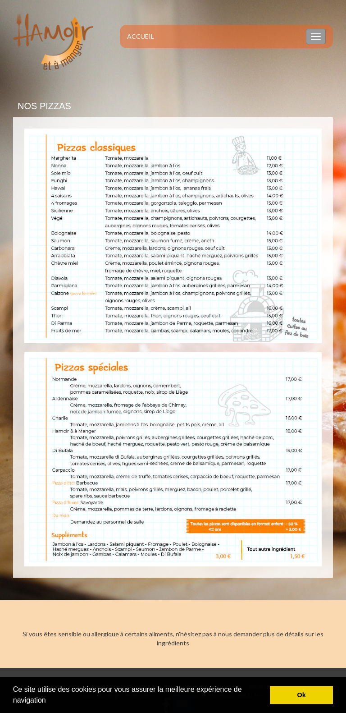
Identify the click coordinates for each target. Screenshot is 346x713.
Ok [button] (301, 695)
